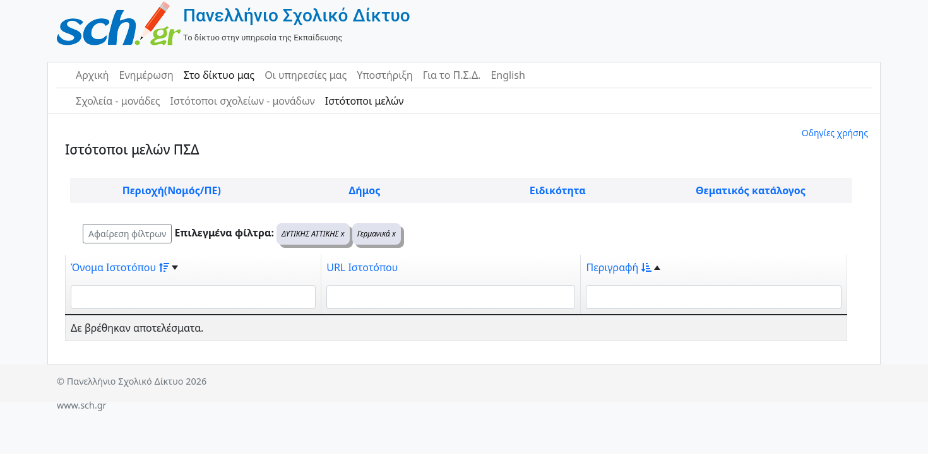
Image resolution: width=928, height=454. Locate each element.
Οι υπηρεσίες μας (306, 75)
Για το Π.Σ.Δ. (452, 75)
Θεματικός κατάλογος (751, 190)
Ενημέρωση (146, 75)
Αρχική (92, 75)
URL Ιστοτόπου (362, 267)
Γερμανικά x (376, 233)
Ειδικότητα (558, 190)
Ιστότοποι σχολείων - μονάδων (242, 101)
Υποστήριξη (385, 75)
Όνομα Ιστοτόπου (120, 267)
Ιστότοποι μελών (364, 101)
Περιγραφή (618, 267)
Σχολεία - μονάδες (118, 101)
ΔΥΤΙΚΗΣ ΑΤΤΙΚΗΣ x (313, 233)
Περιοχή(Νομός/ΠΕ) (171, 190)
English (508, 75)
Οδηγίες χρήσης (835, 133)
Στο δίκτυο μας (219, 75)
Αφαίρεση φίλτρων (127, 234)
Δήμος (365, 190)
